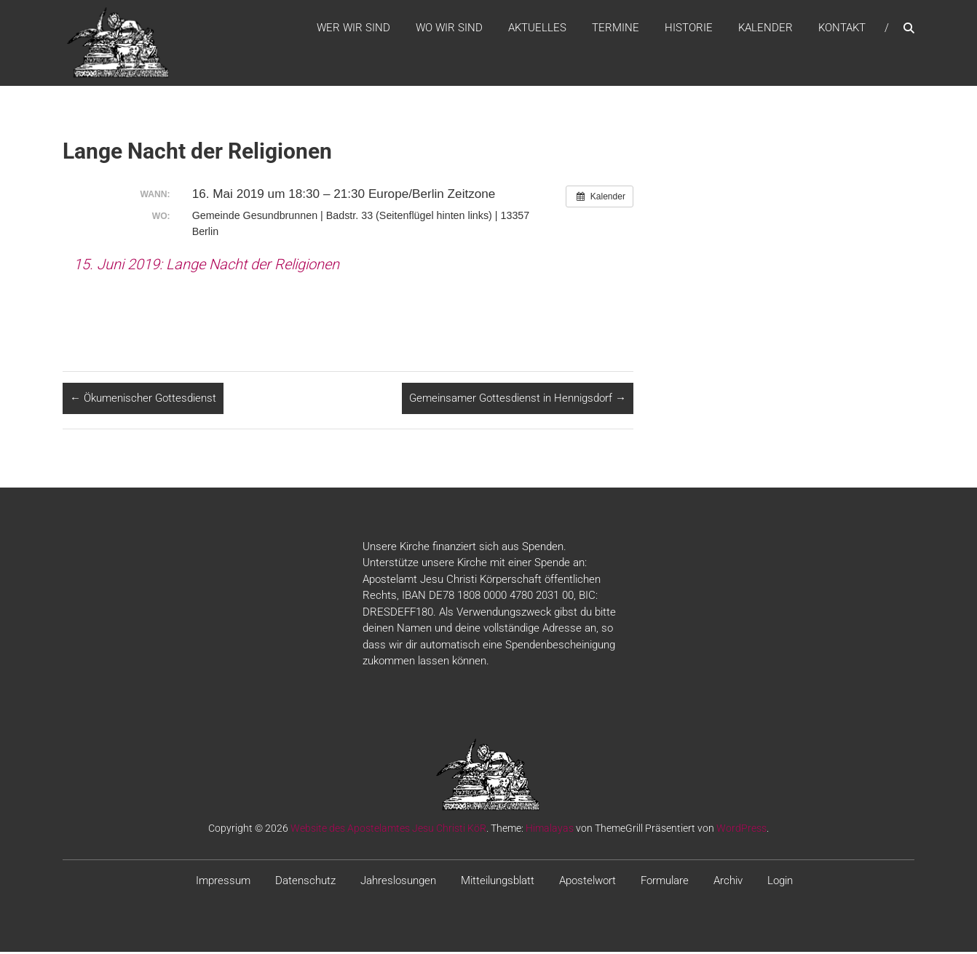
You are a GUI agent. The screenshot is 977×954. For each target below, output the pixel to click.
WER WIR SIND (353, 28)
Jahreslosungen (398, 882)
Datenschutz (305, 882)
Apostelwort (587, 882)
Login (780, 882)
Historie (689, 28)
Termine (615, 28)
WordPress (741, 829)
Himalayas (550, 829)
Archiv (728, 882)
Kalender (765, 28)
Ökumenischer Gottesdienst (143, 400)
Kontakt (842, 28)
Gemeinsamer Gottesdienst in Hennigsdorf (517, 400)
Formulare (665, 882)
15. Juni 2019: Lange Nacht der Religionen (206, 265)
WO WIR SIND (449, 28)
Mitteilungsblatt (497, 882)
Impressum (223, 882)
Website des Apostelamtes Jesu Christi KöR (388, 829)
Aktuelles (537, 28)
